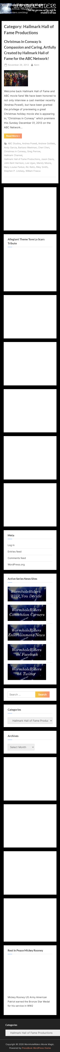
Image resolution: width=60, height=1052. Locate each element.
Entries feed (14, 551)
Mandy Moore (44, 163)
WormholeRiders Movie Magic (22, 5)
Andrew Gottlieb (46, 143)
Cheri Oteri (43, 147)
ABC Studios (14, 143)
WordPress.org (16, 564)
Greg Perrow (33, 151)
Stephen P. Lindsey (14, 171)
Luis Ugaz (30, 163)
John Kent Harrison (14, 163)
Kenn (36, 64)
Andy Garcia (10, 147)
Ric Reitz (30, 167)
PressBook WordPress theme (36, 1048)
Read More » (14, 136)
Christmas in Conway (15, 151)
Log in (11, 545)
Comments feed (17, 558)
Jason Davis (47, 159)
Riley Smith (42, 167)
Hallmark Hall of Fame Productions (22, 159)
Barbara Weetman (27, 147)
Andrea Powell (29, 143)
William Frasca (33, 171)
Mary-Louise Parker (14, 167)
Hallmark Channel (13, 155)
